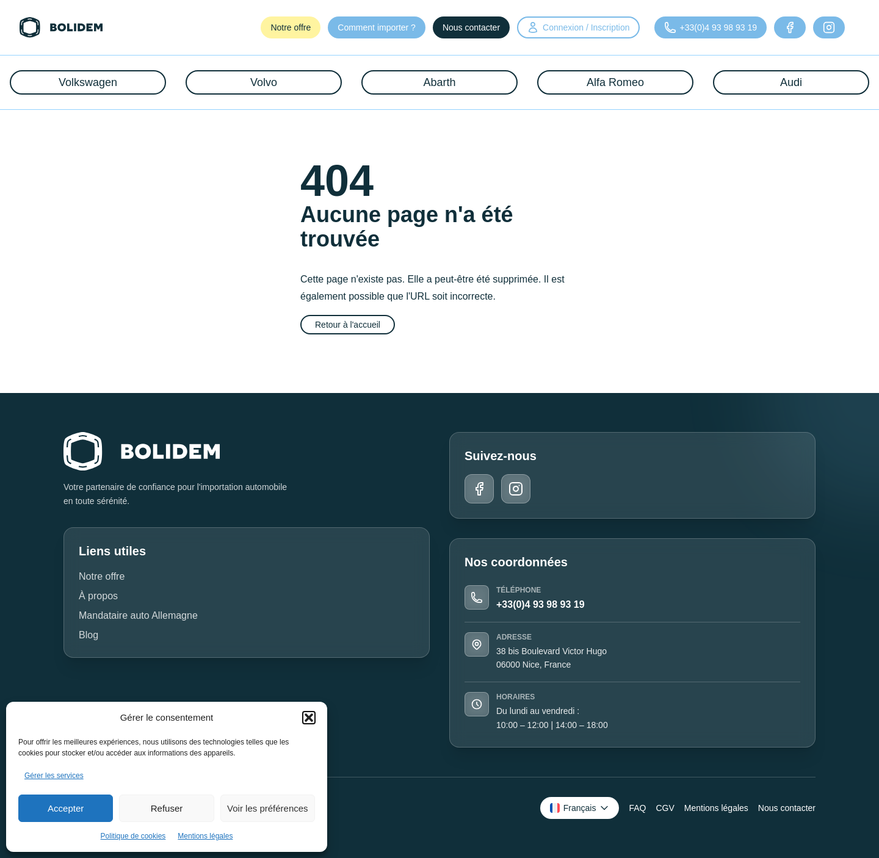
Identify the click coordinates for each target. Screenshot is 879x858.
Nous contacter (471, 27)
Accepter (66, 808)
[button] (309, 718)
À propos (98, 596)
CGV (665, 808)
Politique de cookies (133, 836)
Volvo (263, 82)
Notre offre (290, 27)
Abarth (439, 82)
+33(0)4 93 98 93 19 (540, 604)
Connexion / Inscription (578, 27)
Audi (791, 82)
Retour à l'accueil (347, 325)
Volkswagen (88, 82)
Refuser (167, 808)
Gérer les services (54, 775)
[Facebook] (790, 27)
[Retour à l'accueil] (61, 27)
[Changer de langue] (580, 808)
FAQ (637, 808)
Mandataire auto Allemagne (138, 615)
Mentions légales (205, 836)
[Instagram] (829, 27)
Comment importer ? (377, 27)
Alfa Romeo (615, 82)
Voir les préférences (267, 808)
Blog (88, 635)
